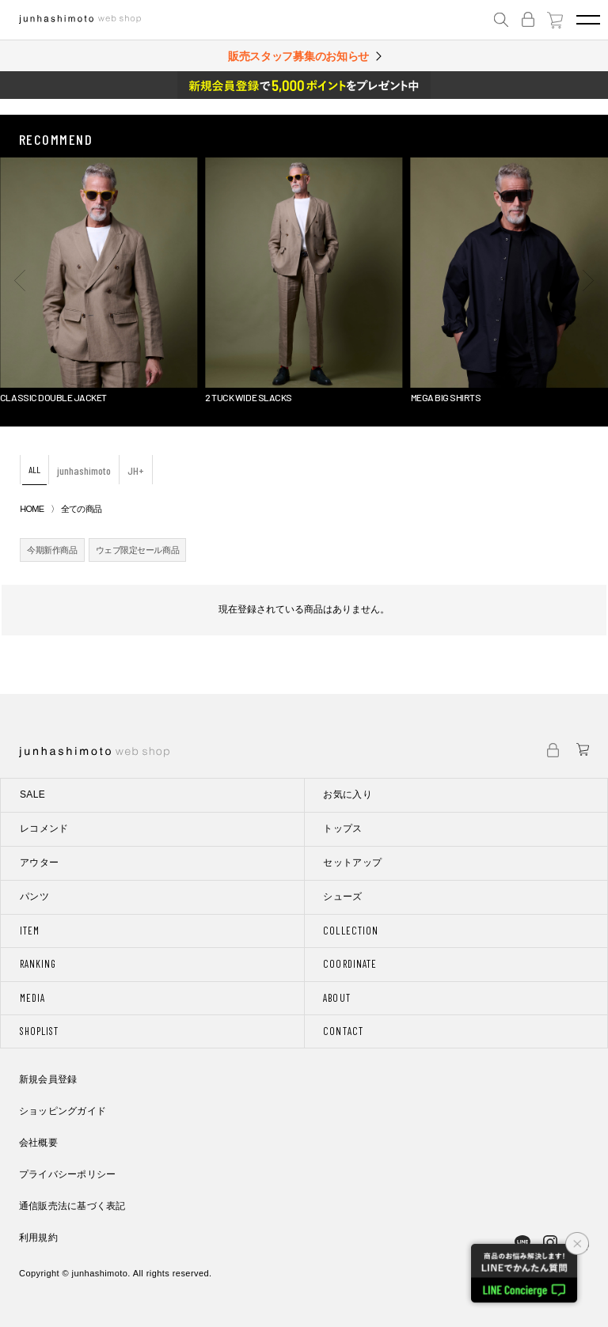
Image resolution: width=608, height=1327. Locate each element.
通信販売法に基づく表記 (72, 1205)
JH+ (135, 470)
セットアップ (352, 862)
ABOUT (336, 997)
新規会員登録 (48, 1079)
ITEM (30, 930)
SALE (32, 794)
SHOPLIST (39, 1031)
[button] (20, 280)
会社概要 (38, 1142)
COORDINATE (349, 963)
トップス (342, 828)
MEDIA (32, 997)
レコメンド (44, 828)
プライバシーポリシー (67, 1174)
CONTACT (343, 1031)
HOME (32, 509)
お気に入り (347, 794)
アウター (39, 862)
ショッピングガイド (62, 1111)
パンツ (34, 896)
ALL (34, 469)
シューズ (342, 896)
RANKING (38, 963)
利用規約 (38, 1237)
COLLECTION (350, 930)
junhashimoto (84, 470)
